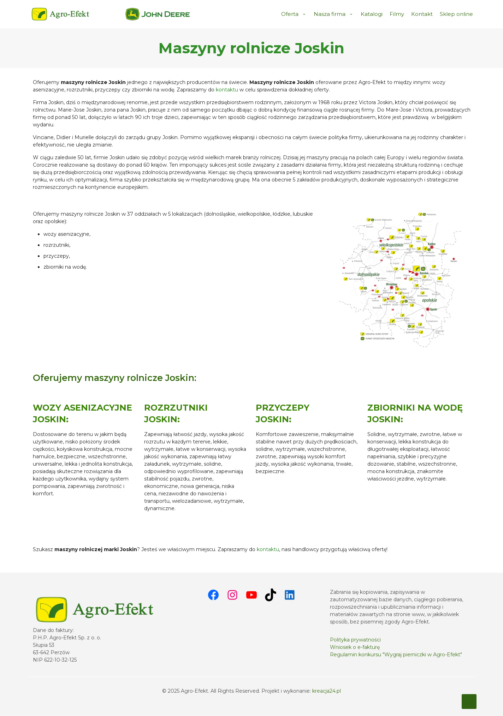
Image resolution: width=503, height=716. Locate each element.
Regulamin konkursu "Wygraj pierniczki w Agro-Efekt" (396, 654)
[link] (157, 14)
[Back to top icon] (469, 701)
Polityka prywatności (355, 640)
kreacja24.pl (326, 691)
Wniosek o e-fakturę (355, 647)
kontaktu (227, 89)
